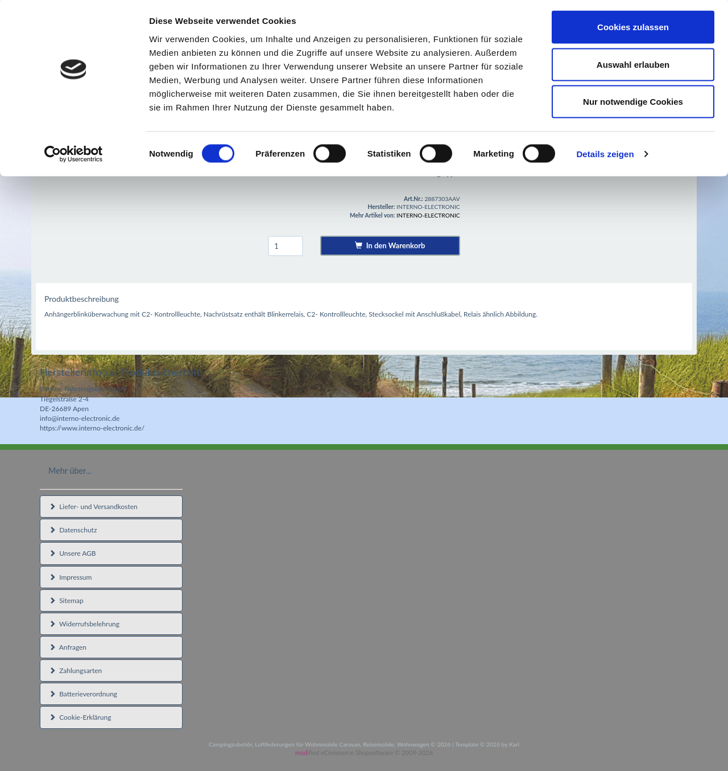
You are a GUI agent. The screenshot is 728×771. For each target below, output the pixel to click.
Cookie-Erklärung (80, 717)
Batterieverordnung (83, 694)
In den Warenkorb (390, 245)
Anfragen (67, 647)
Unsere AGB (72, 553)
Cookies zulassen (633, 30)
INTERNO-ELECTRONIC (428, 215)
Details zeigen (605, 157)
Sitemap (66, 600)
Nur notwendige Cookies (633, 104)
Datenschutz (73, 530)
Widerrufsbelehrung (84, 624)
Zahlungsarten (75, 670)
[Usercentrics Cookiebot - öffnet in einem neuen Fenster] (73, 157)
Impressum (70, 577)
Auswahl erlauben (633, 67)
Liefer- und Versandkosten (93, 506)
